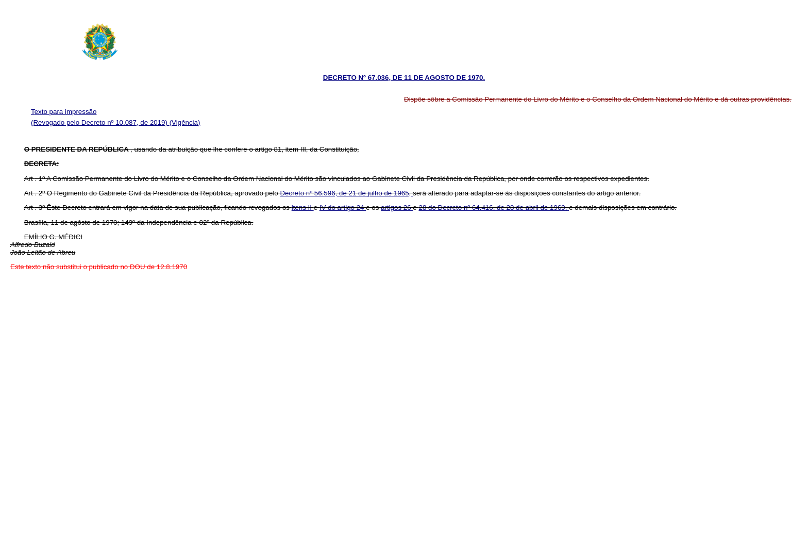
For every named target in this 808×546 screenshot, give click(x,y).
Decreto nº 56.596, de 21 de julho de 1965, (346, 193)
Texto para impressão (63, 111)
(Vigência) (185, 122)
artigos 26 (397, 207)
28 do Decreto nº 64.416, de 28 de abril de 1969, (493, 207)
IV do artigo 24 (342, 207)
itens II (303, 207)
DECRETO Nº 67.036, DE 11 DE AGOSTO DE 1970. (404, 77)
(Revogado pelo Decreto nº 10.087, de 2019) (100, 122)
